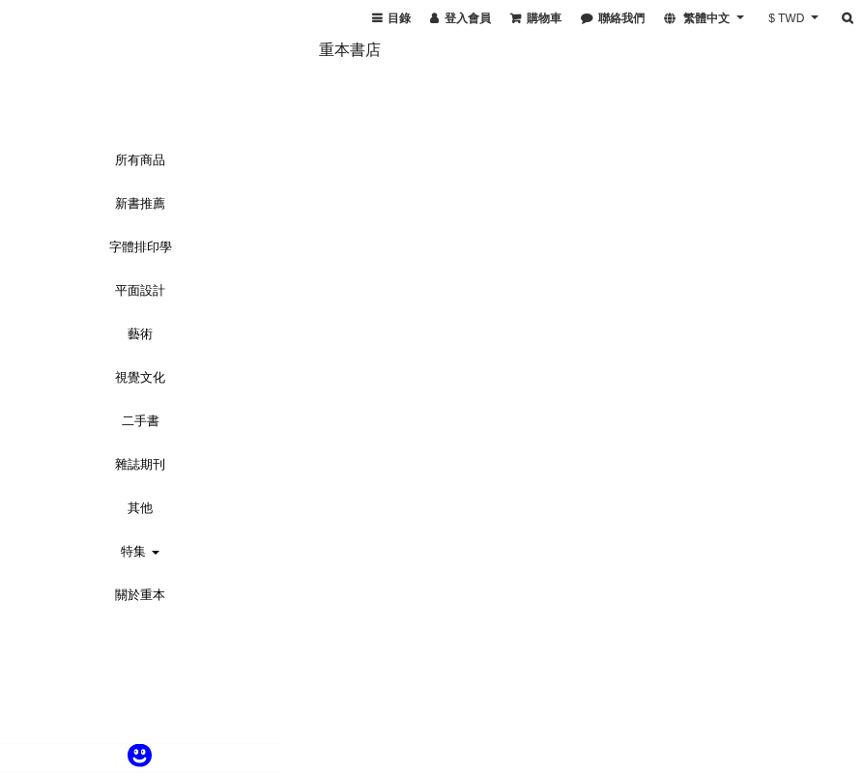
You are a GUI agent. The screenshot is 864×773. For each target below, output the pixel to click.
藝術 (140, 334)
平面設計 (140, 290)
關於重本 (140, 594)
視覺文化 (140, 377)
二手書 (140, 421)
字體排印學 (140, 247)
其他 (140, 508)
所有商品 (140, 160)
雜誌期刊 (140, 464)
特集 (140, 551)
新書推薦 (140, 203)
